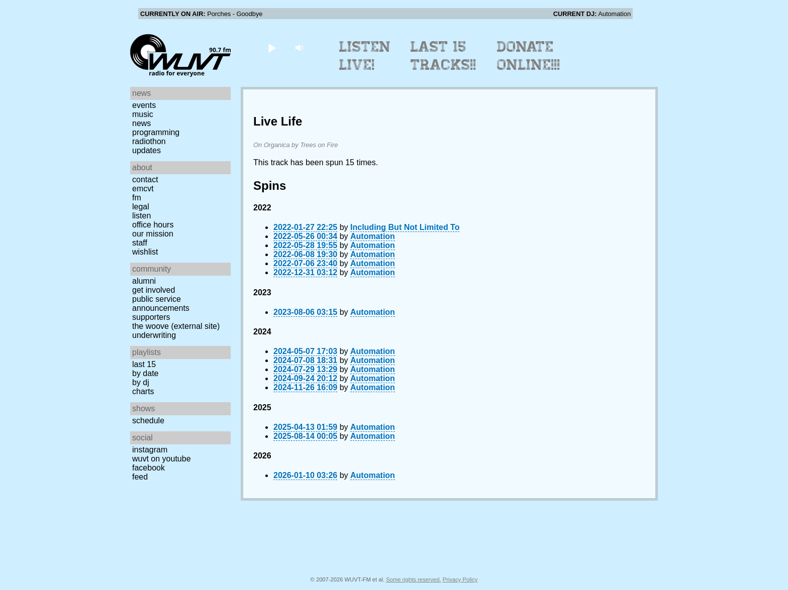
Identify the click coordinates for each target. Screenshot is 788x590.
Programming (155, 132)
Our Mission (152, 233)
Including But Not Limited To (404, 227)
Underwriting (154, 335)
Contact (145, 179)
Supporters (151, 317)
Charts (143, 391)
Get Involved (153, 290)
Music (142, 114)
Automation (372, 236)
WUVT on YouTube (161, 458)
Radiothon (149, 141)
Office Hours (152, 224)
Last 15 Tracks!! (443, 56)
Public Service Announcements (160, 303)
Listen (141, 215)
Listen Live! (365, 56)
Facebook (148, 467)
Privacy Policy (460, 579)
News (141, 123)
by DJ (140, 382)
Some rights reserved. (413, 579)
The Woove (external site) (176, 326)
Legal (140, 206)
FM (136, 197)
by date (145, 373)
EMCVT (143, 188)
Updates (146, 150)
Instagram (149, 449)
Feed (140, 477)
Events (144, 105)
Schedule (148, 420)
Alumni (144, 281)
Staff (139, 243)
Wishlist (145, 252)
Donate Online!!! (528, 56)
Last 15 (144, 364)
